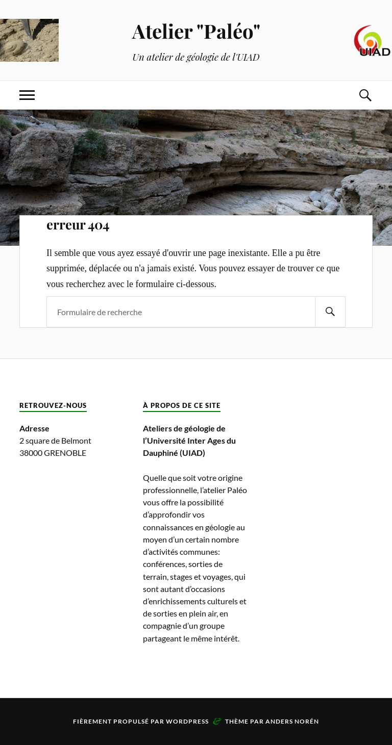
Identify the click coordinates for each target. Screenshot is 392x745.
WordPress (187, 721)
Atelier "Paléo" (196, 31)
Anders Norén (292, 721)
